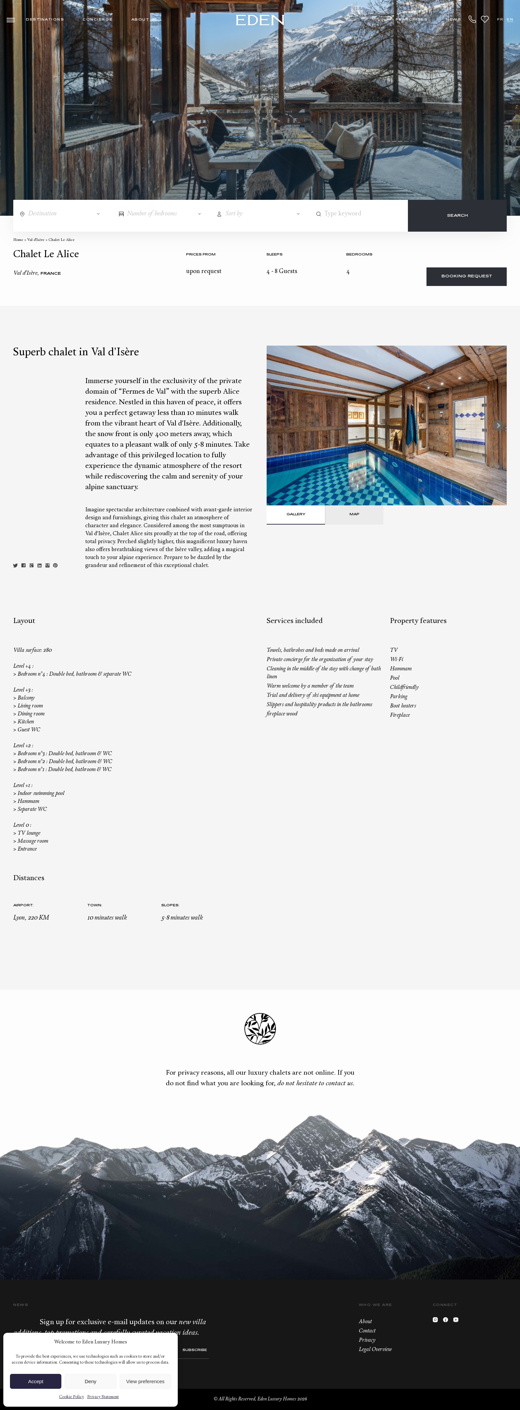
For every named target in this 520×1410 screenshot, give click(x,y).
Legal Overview (375, 1349)
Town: (94, 905)
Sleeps (274, 254)
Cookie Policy (71, 1397)
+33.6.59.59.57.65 (473, 19)
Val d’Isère (35, 240)
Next (498, 425)
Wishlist (485, 19)
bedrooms (359, 254)
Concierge (98, 20)
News (453, 20)
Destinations (45, 20)
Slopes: (170, 905)
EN (510, 20)
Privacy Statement (103, 1397)
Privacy (367, 1340)
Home (18, 240)
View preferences (145, 1381)
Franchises (411, 20)
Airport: (23, 905)
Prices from (201, 254)
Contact (367, 1331)
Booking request (466, 276)
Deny (90, 1381)
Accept (35, 1381)
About (140, 20)
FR (500, 20)
